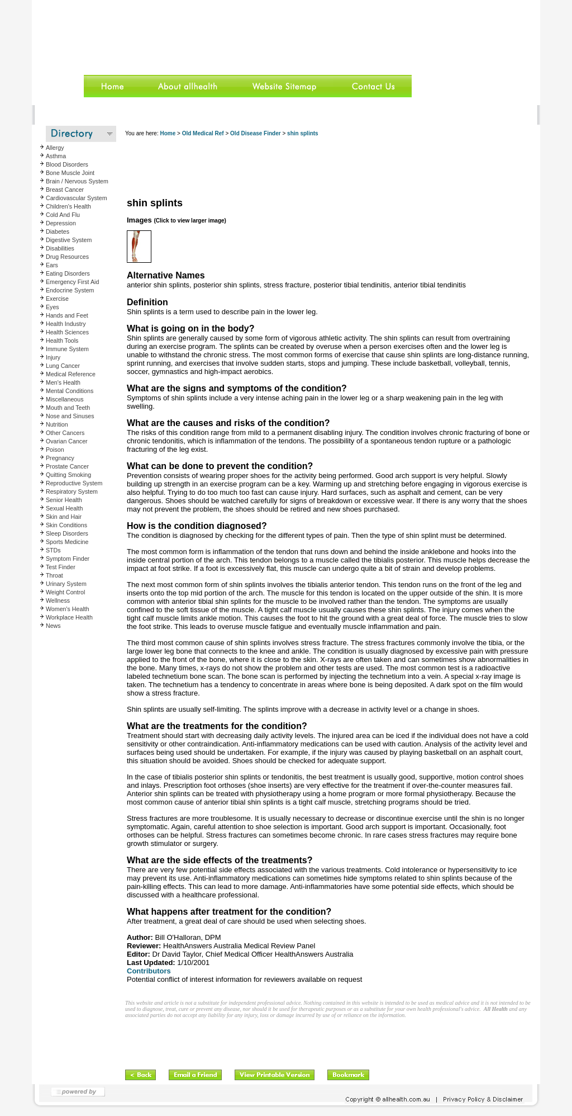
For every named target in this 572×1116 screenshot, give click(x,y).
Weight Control (65, 592)
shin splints (302, 133)
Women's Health (67, 609)
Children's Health (68, 206)
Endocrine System (70, 290)
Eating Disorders (68, 273)
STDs (53, 550)
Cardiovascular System (76, 198)
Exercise (57, 298)
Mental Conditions (69, 390)
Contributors (149, 971)
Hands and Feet (67, 315)
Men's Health (63, 382)
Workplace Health (69, 617)
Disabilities (60, 248)
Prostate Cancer (67, 466)
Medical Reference (71, 374)
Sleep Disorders (67, 533)
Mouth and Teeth (68, 407)
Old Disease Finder (255, 133)
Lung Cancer (63, 365)
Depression (61, 223)
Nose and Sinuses (70, 416)
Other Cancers (65, 432)
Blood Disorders (67, 164)
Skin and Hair (64, 516)
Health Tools (62, 340)
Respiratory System (72, 491)
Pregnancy (60, 458)
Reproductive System (74, 483)
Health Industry (66, 323)
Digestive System (69, 240)
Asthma (56, 156)
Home (167, 133)
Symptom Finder (67, 558)
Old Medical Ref (203, 133)
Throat (54, 575)
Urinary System (66, 583)
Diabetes (57, 231)
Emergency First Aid (72, 281)
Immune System (67, 349)
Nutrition (57, 424)
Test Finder (60, 567)
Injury (53, 357)
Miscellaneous (65, 399)
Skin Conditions (66, 525)
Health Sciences (67, 332)
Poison (55, 449)
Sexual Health (64, 508)
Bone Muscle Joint (70, 172)
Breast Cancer (65, 189)
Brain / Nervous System (77, 181)
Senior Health (64, 499)
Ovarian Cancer (67, 441)
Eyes (52, 307)
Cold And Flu (63, 214)
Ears (52, 265)
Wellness (58, 600)
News (53, 625)
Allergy (55, 147)
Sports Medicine (67, 541)
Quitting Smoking (68, 474)
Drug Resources (67, 256)
